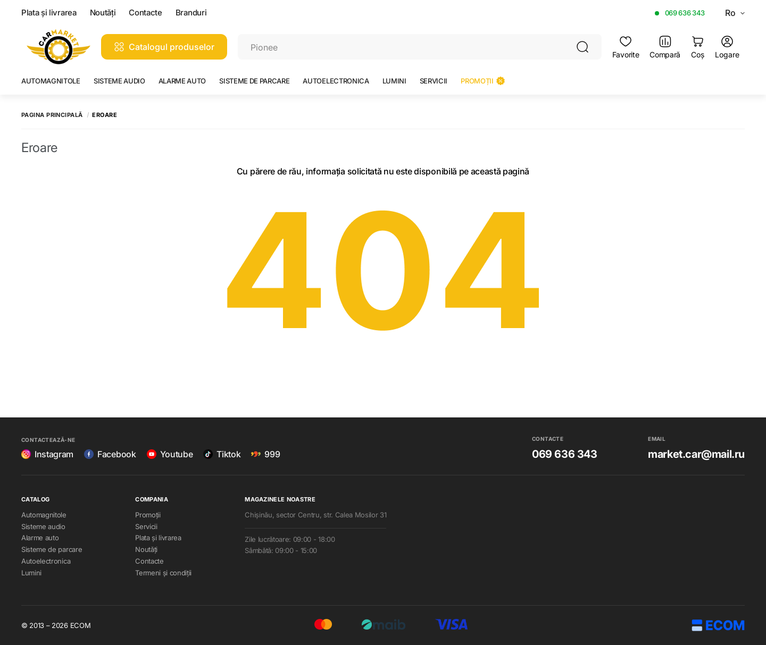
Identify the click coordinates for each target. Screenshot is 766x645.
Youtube (170, 454)
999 (265, 454)
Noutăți (103, 13)
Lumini (394, 81)
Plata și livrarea (49, 13)
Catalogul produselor (164, 46)
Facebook (110, 454)
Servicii (433, 81)
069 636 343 (685, 13)
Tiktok (221, 454)
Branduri (191, 13)
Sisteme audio (119, 81)
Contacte (145, 13)
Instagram (47, 454)
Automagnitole (50, 81)
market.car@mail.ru (696, 454)
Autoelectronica (336, 81)
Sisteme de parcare (254, 81)
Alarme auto (182, 81)
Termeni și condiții (163, 572)
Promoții (482, 81)
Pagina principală (51, 115)
